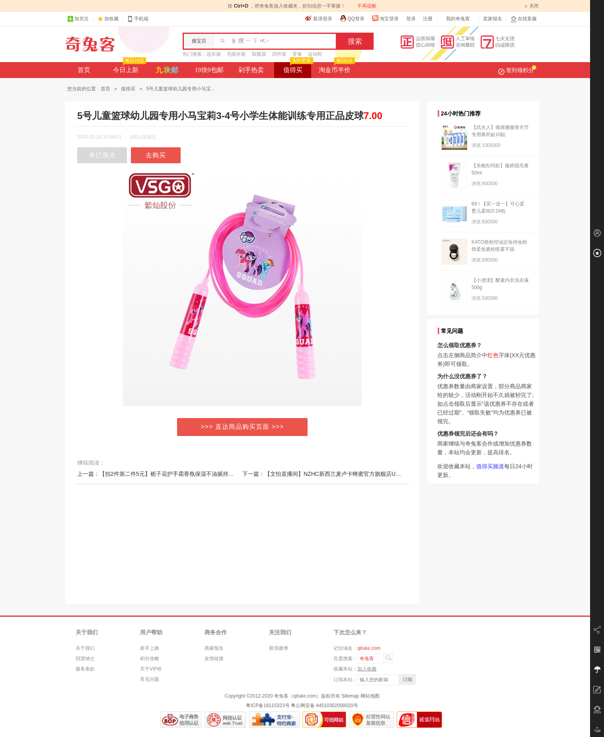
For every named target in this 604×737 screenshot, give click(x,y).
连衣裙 (214, 54)
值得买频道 (490, 466)
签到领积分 (517, 70)
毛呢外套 (236, 54)
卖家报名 (492, 19)
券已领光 (102, 155)
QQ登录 (351, 18)
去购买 (156, 155)
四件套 (279, 54)
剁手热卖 (251, 69)
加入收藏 (366, 669)
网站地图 (370, 696)
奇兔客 (90, 44)
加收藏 (111, 19)
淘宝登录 (385, 18)
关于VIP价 (151, 669)
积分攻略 (149, 658)
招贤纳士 (85, 658)
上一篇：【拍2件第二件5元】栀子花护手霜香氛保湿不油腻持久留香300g (167, 474)
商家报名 (214, 648)
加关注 (78, 19)
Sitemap (350, 696)
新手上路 (149, 648)
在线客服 (523, 19)
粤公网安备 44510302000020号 (324, 705)
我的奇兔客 (458, 19)
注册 (428, 19)
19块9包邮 (209, 69)
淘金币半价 (336, 67)
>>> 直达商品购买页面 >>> (242, 426)
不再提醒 (366, 6)
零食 (297, 54)
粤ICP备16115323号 (267, 705)
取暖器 (259, 54)
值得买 (297, 67)
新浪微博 (278, 648)
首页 (84, 69)
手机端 (137, 19)
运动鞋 (315, 54)
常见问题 (149, 679)
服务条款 (85, 669)
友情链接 (214, 658)
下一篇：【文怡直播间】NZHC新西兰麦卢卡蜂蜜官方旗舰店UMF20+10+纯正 (338, 474)
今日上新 (128, 67)
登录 (411, 19)
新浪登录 (318, 18)
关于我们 (85, 648)
